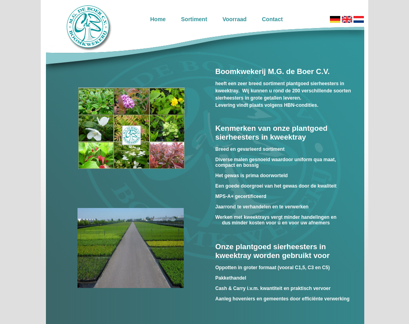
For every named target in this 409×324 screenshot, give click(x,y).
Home (158, 19)
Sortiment (194, 19)
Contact (272, 19)
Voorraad (234, 19)
